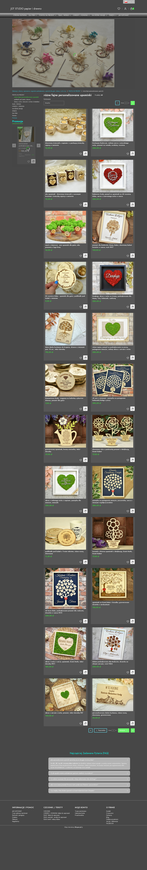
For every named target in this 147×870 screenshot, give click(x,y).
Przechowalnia (79, 815)
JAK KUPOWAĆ (17, 811)
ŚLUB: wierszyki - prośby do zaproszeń (55, 817)
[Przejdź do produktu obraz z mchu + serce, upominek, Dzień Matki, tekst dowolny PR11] (65, 643)
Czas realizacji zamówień (19, 813)
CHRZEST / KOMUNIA (18, 106)
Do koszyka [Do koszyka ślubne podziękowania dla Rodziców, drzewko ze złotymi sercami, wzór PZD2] (132, 672)
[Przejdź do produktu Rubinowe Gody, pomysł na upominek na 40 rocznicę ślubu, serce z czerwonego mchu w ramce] (112, 176)
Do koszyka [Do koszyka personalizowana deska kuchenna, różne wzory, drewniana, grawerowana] (132, 723)
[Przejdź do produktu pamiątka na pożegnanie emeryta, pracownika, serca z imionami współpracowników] (112, 482)
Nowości (14, 115)
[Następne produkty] (123, 730)
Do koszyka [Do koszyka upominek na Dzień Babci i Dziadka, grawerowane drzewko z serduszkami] (132, 621)
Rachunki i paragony (18, 815)
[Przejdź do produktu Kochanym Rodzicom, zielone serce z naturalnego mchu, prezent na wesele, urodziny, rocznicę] (112, 125)
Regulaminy (15, 821)
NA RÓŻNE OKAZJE (17, 109)
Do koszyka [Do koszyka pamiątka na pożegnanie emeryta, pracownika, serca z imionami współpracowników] (132, 511)
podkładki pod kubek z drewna (22, 99)
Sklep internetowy (72, 827)
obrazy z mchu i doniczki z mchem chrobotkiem (26, 102)
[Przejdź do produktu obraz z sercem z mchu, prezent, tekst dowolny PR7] (65, 694)
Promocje (14, 118)
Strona (122, 103)
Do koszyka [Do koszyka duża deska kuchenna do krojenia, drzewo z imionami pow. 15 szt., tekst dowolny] (85, 357)
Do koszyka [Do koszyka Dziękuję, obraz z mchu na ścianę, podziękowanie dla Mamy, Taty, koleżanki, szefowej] (132, 306)
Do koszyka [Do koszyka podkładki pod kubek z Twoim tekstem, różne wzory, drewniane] (85, 562)
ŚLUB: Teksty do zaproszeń (52, 815)
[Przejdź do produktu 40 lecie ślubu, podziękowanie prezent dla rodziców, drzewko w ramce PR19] (65, 588)
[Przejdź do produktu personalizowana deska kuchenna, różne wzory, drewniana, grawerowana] (112, 694)
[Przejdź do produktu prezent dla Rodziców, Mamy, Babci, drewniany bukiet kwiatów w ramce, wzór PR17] (112, 227)
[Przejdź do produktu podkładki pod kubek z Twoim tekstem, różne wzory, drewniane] (65, 533)
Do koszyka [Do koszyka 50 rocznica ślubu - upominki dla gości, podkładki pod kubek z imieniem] (85, 306)
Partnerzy (109, 815)
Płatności (15, 819)
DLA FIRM (14, 113)
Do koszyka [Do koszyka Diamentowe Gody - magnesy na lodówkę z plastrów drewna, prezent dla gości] (85, 409)
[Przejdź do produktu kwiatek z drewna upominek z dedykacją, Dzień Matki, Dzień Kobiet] (112, 533)
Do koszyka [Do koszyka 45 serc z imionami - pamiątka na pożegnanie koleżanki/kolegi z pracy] (132, 409)
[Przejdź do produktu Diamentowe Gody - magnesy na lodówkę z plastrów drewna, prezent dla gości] (65, 380)
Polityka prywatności (112, 819)
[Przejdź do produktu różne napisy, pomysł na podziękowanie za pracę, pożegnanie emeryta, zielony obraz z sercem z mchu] (112, 329)
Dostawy (14, 817)
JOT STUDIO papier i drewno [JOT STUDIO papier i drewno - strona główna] (26, 8)
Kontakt (108, 811)
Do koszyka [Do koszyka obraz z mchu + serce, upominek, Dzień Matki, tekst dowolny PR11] (85, 672)
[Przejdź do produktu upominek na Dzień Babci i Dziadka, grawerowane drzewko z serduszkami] (112, 584)
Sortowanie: (47, 99)
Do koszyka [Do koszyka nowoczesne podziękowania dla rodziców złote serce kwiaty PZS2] (33, 161)
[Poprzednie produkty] (100, 730)
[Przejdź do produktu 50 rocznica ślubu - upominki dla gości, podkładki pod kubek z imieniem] (65, 278)
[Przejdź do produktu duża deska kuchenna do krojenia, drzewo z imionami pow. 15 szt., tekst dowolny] (65, 329)
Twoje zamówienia (80, 811)
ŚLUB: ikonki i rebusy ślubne (52, 819)
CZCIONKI (47, 811)
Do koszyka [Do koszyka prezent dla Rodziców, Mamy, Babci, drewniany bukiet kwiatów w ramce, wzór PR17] (132, 255)
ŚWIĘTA (14, 111)
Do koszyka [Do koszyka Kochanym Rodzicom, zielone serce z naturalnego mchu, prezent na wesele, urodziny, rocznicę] (132, 153)
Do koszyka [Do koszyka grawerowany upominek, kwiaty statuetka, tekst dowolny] (85, 460)
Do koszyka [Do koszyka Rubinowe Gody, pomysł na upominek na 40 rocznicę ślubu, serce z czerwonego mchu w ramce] (132, 204)
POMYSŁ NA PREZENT (74, 91)
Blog (107, 817)
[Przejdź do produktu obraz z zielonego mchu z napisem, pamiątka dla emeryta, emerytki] (65, 482)
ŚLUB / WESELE (16, 104)
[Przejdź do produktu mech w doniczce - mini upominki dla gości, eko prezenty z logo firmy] (65, 227)
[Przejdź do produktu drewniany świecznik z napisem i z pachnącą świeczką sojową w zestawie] (65, 125)
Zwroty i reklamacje (112, 821)
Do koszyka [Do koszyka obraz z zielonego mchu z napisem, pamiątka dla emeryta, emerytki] (85, 511)
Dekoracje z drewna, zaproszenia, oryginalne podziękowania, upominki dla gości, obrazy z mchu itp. (39, 91)
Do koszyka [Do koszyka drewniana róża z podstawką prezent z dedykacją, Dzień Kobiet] (132, 460)
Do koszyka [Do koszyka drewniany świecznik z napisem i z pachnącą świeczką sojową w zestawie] (85, 153)
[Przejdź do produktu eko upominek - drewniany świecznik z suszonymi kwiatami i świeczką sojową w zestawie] (65, 176)
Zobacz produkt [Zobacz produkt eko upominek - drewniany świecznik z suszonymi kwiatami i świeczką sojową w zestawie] (85, 204)
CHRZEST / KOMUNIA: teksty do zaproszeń (57, 813)
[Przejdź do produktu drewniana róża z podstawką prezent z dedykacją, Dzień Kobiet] (112, 431)
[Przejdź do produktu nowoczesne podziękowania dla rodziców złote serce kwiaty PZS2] (26, 134)
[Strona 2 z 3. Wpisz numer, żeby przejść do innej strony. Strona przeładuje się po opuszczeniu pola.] (126, 103)
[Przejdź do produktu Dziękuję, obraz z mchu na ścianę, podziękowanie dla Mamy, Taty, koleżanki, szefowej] (112, 278)
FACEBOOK (110, 823)
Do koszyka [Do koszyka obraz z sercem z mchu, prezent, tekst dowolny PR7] (85, 723)
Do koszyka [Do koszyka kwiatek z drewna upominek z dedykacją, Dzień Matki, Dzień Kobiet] (132, 562)
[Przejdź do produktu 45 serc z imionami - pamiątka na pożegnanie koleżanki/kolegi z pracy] (112, 380)
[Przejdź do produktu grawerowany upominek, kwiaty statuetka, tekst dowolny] (65, 431)
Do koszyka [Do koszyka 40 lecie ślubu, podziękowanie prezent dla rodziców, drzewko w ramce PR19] (85, 621)
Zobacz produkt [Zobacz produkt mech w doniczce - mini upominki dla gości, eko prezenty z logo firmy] (85, 255)
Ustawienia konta (80, 813)
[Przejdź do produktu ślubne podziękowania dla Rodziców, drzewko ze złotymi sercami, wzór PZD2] (112, 643)
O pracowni (109, 813)
